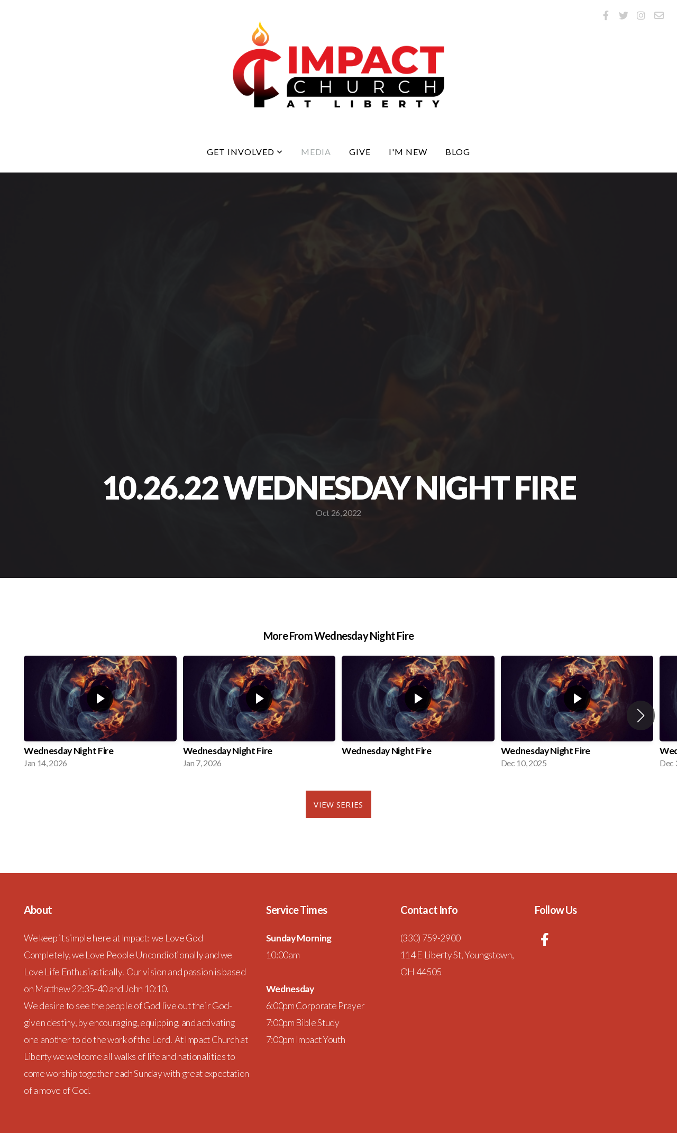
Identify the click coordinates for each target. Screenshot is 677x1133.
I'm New (408, 152)
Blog (457, 152)
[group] (100, 715)
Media (316, 152)
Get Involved (244, 152)
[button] (641, 715)
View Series (338, 804)
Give (360, 152)
